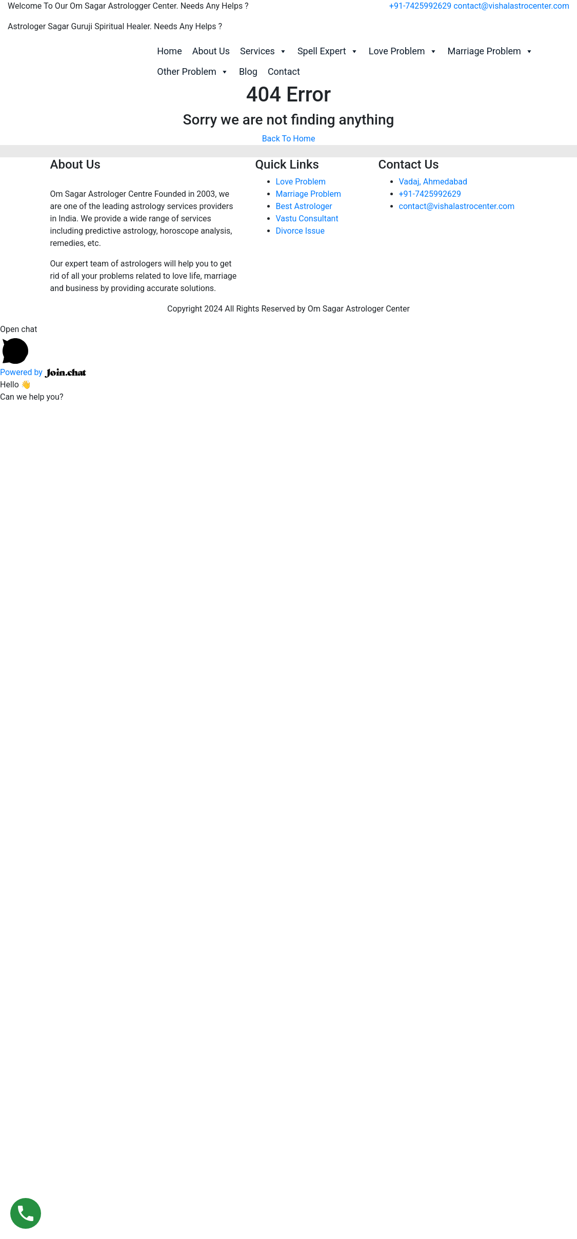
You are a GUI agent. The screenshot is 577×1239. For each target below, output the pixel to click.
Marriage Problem (490, 51)
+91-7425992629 (420, 6)
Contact (284, 71)
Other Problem (193, 71)
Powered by (43, 372)
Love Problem (403, 51)
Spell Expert (328, 51)
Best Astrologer (304, 206)
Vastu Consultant (307, 218)
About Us (211, 51)
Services (263, 51)
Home (169, 51)
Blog (248, 71)
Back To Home (288, 138)
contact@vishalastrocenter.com (511, 6)
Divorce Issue (300, 231)
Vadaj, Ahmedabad (433, 182)
